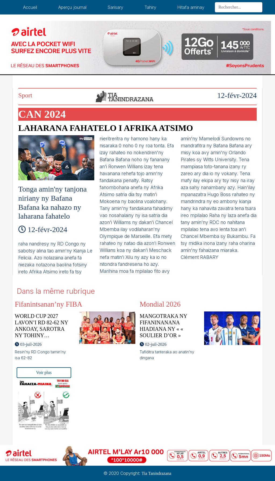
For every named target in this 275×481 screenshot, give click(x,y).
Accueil (30, 7)
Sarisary (115, 7)
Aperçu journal (72, 7)
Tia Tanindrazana (156, 473)
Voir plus (44, 372)
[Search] (238, 7)
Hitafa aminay (190, 7)
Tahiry (150, 7)
